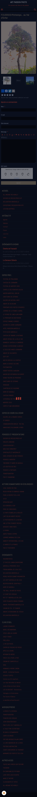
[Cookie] (4, 793)
